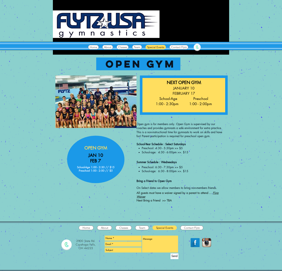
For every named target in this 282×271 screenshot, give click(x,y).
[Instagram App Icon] (206, 242)
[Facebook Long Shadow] (195, 242)
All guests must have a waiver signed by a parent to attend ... (175, 193)
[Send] (174, 256)
